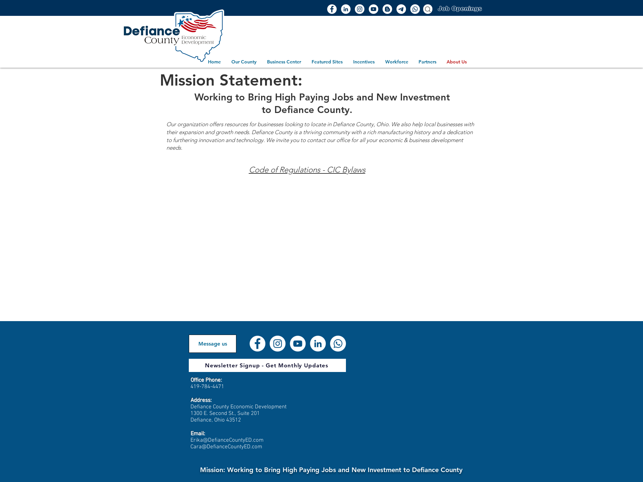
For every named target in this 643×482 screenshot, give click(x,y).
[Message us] (212, 344)
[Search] (427, 9)
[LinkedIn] (346, 9)
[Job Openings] (459, 8)
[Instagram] (359, 9)
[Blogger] (387, 9)
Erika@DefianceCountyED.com (226, 440)
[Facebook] (332, 9)
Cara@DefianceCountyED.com (226, 447)
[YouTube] (373, 9)
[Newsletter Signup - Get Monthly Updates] (267, 365)
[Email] (401, 9)
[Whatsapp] (415, 9)
